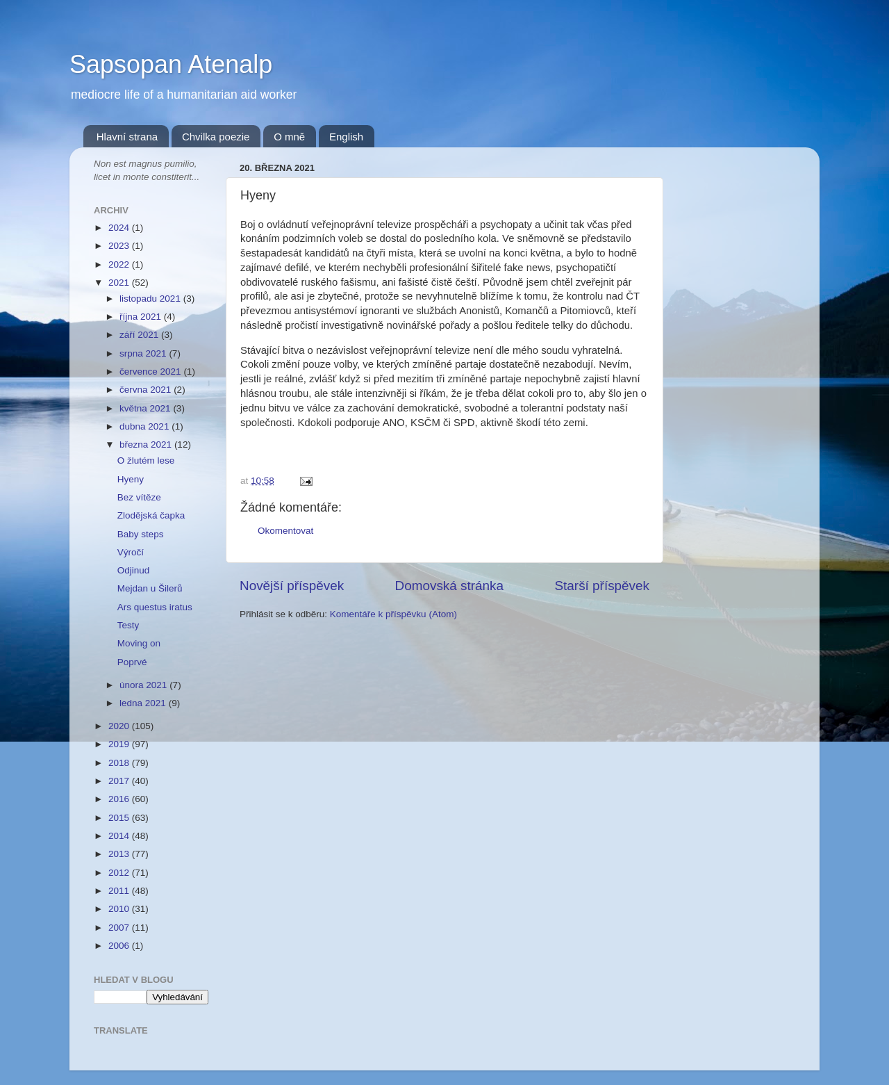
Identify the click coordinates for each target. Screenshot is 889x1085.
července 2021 (151, 371)
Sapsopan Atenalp (170, 64)
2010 (120, 909)
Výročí (130, 552)
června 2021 (146, 389)
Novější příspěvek (292, 585)
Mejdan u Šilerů (150, 588)
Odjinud (133, 570)
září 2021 (140, 334)
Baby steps (140, 534)
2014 (120, 836)
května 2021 (146, 408)
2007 (120, 927)
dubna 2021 (145, 426)
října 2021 (141, 316)
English (346, 136)
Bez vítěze (139, 497)
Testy (128, 625)
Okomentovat (285, 530)
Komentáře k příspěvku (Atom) (393, 614)
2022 (120, 264)
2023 (120, 245)
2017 (120, 781)
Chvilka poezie (216, 136)
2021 (120, 282)
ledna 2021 (144, 703)
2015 (120, 818)
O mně (289, 136)
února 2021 (144, 685)
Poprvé (132, 662)
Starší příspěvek (602, 585)
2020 (120, 726)
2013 (120, 854)
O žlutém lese (146, 460)
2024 (120, 227)
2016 (120, 799)
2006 (120, 945)
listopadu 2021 (151, 298)
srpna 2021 (144, 353)
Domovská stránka (449, 585)
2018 (120, 763)
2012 (120, 872)
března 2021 (146, 444)
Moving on (138, 643)
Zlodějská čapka (151, 515)
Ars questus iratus (154, 607)
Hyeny (130, 479)
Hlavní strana (127, 136)
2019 (120, 744)
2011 (120, 891)
